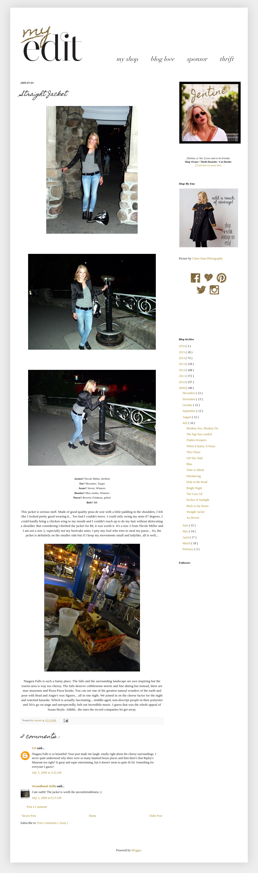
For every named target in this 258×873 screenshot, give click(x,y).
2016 (182, 346)
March (186, 543)
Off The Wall (194, 458)
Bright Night (194, 488)
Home (92, 816)
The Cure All (194, 494)
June (185, 525)
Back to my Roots (197, 506)
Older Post (155, 816)
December (189, 393)
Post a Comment (37, 807)
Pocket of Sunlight (197, 500)
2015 (182, 352)
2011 (182, 376)
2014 (182, 358)
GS (34, 748)
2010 (182, 382)
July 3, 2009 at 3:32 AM (46, 772)
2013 (182, 364)
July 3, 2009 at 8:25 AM (46, 798)
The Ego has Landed (199, 434)
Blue (189, 464)
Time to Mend (195, 470)
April (186, 537)
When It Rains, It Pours (200, 446)
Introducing (193, 476)
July (185, 423)
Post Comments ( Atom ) (52, 823)
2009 (182, 388)
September (189, 411)
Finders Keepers (196, 440)
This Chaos (193, 452)
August (187, 417)
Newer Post (29, 816)
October (187, 405)
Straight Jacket (195, 512)
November (189, 399)
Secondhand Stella (44, 786)
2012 (182, 370)
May (185, 531)
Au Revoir (192, 518)
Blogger (136, 850)
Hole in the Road (196, 482)
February (188, 549)
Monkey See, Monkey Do (202, 428)
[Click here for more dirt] (208, 165)
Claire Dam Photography (207, 258)
